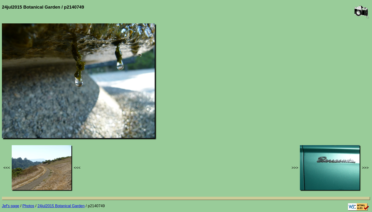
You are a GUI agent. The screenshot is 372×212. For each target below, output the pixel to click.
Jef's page (10, 206)
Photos (28, 206)
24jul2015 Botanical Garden (61, 206)
